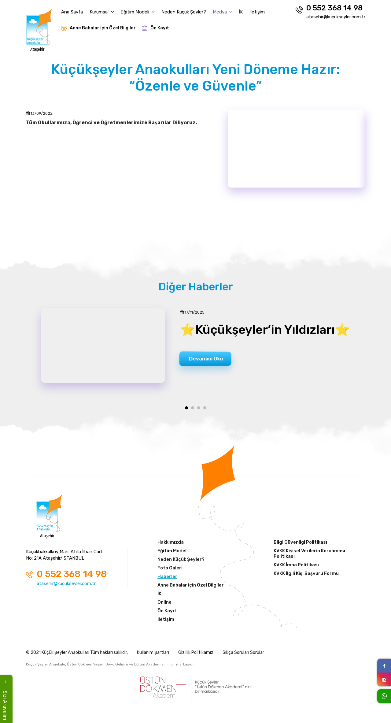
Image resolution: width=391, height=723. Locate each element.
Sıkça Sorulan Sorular (243, 654)
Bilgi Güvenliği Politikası (300, 544)
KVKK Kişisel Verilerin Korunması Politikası (309, 555)
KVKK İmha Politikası (296, 566)
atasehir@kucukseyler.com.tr (335, 17)
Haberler (167, 578)
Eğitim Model (171, 552)
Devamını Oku (209, 359)
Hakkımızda (170, 544)
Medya (228, 10)
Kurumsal (107, 10)
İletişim (263, 10)
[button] (186, 409)
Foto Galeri (170, 569)
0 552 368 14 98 (329, 9)
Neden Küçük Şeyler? (189, 10)
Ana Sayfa (76, 10)
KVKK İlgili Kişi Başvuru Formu (306, 575)
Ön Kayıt (160, 25)
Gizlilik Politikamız (195, 654)
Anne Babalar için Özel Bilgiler (103, 25)
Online (164, 604)
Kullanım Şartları (153, 654)
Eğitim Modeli (143, 10)
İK (247, 10)
